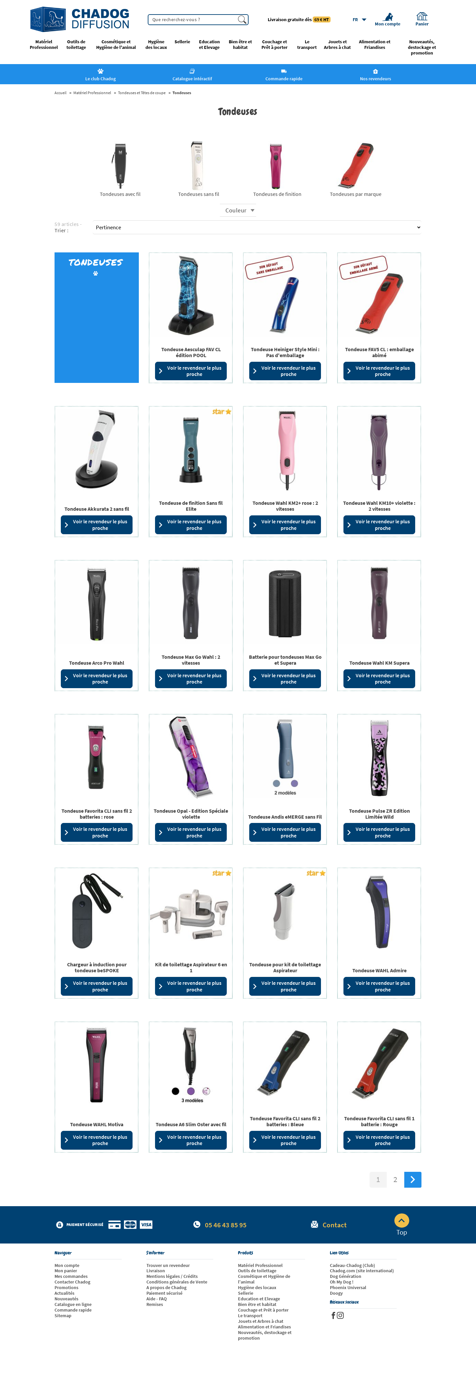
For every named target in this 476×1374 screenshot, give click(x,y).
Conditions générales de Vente (176, 1282)
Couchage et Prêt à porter (274, 44)
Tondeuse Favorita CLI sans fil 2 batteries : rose (96, 813)
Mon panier (66, 1271)
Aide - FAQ (156, 1299)
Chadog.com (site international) (362, 1271)
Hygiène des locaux (156, 44)
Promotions (66, 1287)
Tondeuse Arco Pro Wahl (96, 662)
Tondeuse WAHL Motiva (96, 1124)
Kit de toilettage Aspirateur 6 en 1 (191, 967)
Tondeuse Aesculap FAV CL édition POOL (191, 352)
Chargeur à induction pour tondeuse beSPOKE (97, 967)
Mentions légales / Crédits (172, 1276)
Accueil (60, 93)
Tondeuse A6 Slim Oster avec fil (191, 1124)
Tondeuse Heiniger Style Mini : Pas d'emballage (285, 352)
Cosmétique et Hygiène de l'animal (116, 44)
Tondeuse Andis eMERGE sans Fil (285, 816)
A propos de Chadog (166, 1287)
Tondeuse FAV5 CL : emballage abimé (379, 352)
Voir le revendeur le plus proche (189, 370)
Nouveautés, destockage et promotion (422, 47)
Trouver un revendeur (168, 1265)
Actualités (64, 1293)
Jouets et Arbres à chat (337, 44)
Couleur (236, 210)
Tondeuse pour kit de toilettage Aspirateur (285, 967)
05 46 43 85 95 (226, 1224)
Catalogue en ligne (73, 1304)
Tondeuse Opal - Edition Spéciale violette (191, 813)
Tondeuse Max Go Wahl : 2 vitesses (191, 659)
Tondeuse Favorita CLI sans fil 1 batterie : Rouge (379, 1121)
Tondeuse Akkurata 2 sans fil (96, 508)
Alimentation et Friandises (374, 44)
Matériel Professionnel (44, 44)
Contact (335, 1224)
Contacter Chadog (72, 1282)
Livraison (155, 1271)
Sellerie (182, 42)
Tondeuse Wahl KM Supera (379, 662)
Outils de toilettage (76, 44)
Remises (154, 1304)
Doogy (336, 1293)
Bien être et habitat (240, 44)
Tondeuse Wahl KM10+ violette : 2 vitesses (379, 506)
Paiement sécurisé (164, 1293)
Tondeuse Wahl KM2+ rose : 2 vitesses (285, 506)
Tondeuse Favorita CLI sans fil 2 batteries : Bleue (285, 1121)
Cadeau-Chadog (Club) (352, 1265)
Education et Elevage (209, 44)
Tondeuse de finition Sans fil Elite (191, 506)
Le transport (307, 44)
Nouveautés (66, 1299)
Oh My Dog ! (341, 1282)
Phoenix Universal (348, 1287)
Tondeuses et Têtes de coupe (142, 93)
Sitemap (63, 1315)
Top (401, 1225)
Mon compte (67, 1265)
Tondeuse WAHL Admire (379, 970)
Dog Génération (345, 1276)
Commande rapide (73, 1310)
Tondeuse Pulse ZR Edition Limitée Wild (379, 813)
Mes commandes (71, 1276)
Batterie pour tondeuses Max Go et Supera (285, 659)
